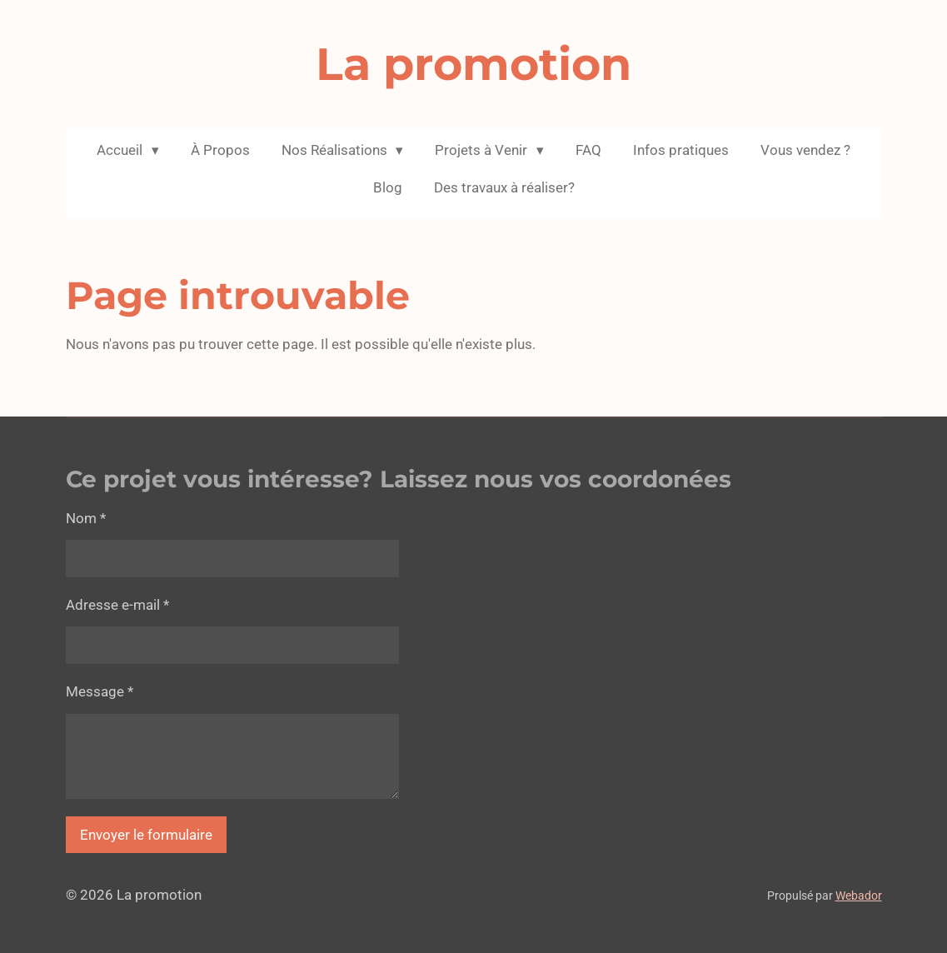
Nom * (86, 518)
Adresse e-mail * (117, 604)
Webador (858, 895)
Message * (99, 691)
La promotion (473, 64)
